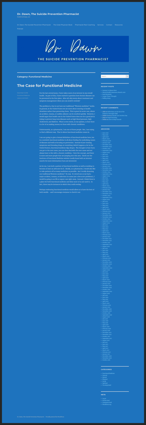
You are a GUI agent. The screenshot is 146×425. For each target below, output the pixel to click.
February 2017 (106, 352)
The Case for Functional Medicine (49, 85)
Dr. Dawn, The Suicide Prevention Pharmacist (48, 14)
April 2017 (105, 348)
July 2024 (105, 178)
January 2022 (106, 236)
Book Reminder (107, 94)
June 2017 (105, 344)
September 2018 (107, 315)
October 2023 (106, 195)
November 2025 (107, 146)
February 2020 (106, 281)
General (104, 375)
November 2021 (107, 240)
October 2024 (106, 172)
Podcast (20, 29)
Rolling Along (106, 98)
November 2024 (107, 170)
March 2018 (105, 327)
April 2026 (105, 137)
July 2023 (105, 201)
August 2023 (106, 199)
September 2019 (107, 291)
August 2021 (106, 246)
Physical (104, 379)
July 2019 (105, 295)
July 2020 (105, 272)
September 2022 (107, 221)
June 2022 (105, 227)
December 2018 (107, 309)
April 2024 (105, 184)
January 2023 (106, 213)
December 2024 (107, 168)
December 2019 (107, 285)
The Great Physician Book (62, 25)
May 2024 (105, 182)
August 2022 (106, 223)
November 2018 (107, 311)
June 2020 (105, 274)
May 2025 (105, 158)
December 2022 (107, 215)
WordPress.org (106, 404)
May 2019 (105, 299)
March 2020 (106, 280)
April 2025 (105, 160)
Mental (104, 377)
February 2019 (106, 305)
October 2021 (106, 242)
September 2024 (107, 174)
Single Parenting (112, 117)
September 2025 (107, 150)
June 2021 (105, 250)
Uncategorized (106, 385)
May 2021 (105, 252)
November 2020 (107, 264)
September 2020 (107, 268)
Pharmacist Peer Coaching (85, 25)
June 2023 (105, 203)
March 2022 (106, 233)
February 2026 (106, 141)
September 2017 (107, 338)
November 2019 (107, 287)
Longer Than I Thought (109, 96)
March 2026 (106, 139)
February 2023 (106, 211)
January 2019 (106, 307)
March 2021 (105, 256)
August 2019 (106, 293)
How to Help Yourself (115, 119)
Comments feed (107, 402)
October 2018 (106, 313)
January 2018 (106, 330)
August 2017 (106, 340)
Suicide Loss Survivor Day (119, 115)
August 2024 (106, 176)
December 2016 (107, 356)
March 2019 (106, 303)
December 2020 (107, 262)
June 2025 (105, 156)
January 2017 (106, 354)
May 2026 (105, 135)
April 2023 (105, 207)
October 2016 (106, 360)
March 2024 (106, 186)
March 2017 (105, 350)
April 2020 (105, 278)
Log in (104, 398)
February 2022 (106, 235)
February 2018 (106, 328)
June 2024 (105, 180)
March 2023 (106, 209)
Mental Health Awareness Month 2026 (113, 92)
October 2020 (106, 266)
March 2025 (106, 162)
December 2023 (107, 191)
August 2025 (106, 152)
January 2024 (106, 190)
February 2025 (106, 164)
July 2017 (105, 342)
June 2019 (105, 297)
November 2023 (107, 193)
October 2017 (106, 336)
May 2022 (105, 229)
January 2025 (106, 166)
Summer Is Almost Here (109, 90)
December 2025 (107, 144)
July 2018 (105, 319)
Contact (109, 25)
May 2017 (105, 346)
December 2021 (107, 238)
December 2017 (107, 332)
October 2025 (106, 148)
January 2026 (106, 143)
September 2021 (107, 244)
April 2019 (105, 301)
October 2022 (106, 219)
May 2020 (105, 276)
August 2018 (106, 317)
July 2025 (105, 154)
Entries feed (106, 400)
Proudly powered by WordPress (55, 417)
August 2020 (106, 270)
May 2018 (105, 323)
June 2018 (105, 321)
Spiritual (104, 383)
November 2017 (107, 334)
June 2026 (105, 133)
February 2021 (106, 258)
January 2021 (106, 260)
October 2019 (106, 289)
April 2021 (105, 254)
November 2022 (107, 217)
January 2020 (106, 283)
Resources (119, 25)
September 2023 (107, 197)
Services (100, 25)
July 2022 (105, 225)
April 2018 (105, 325)
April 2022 (105, 231)
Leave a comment (22, 98)
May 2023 (105, 205)
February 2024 (106, 188)
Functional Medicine (23, 95)
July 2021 (105, 248)
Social (104, 381)
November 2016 (107, 358)
